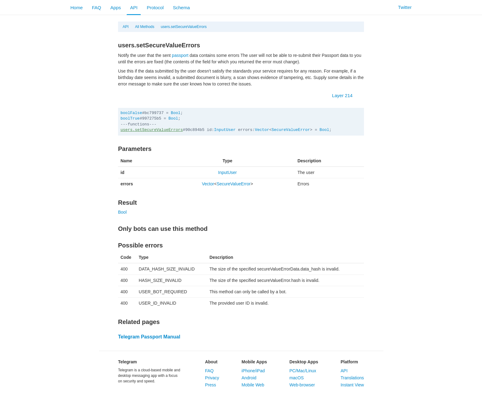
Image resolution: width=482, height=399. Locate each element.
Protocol (155, 7)
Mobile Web (253, 384)
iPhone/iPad (253, 370)
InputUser (224, 130)
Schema (181, 7)
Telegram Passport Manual (149, 336)
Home (76, 7)
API (133, 7)
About (211, 361)
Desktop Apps (303, 361)
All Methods (144, 27)
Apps (115, 7)
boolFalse (131, 113)
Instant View (352, 384)
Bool (175, 113)
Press (210, 384)
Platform (349, 361)
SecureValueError (291, 130)
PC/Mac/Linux (302, 370)
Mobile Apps (254, 361)
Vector (262, 130)
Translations (352, 377)
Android (249, 377)
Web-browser (302, 384)
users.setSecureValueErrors (184, 27)
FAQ (96, 7)
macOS (296, 377)
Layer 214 (345, 95)
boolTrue (130, 118)
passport (180, 55)
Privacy (212, 377)
